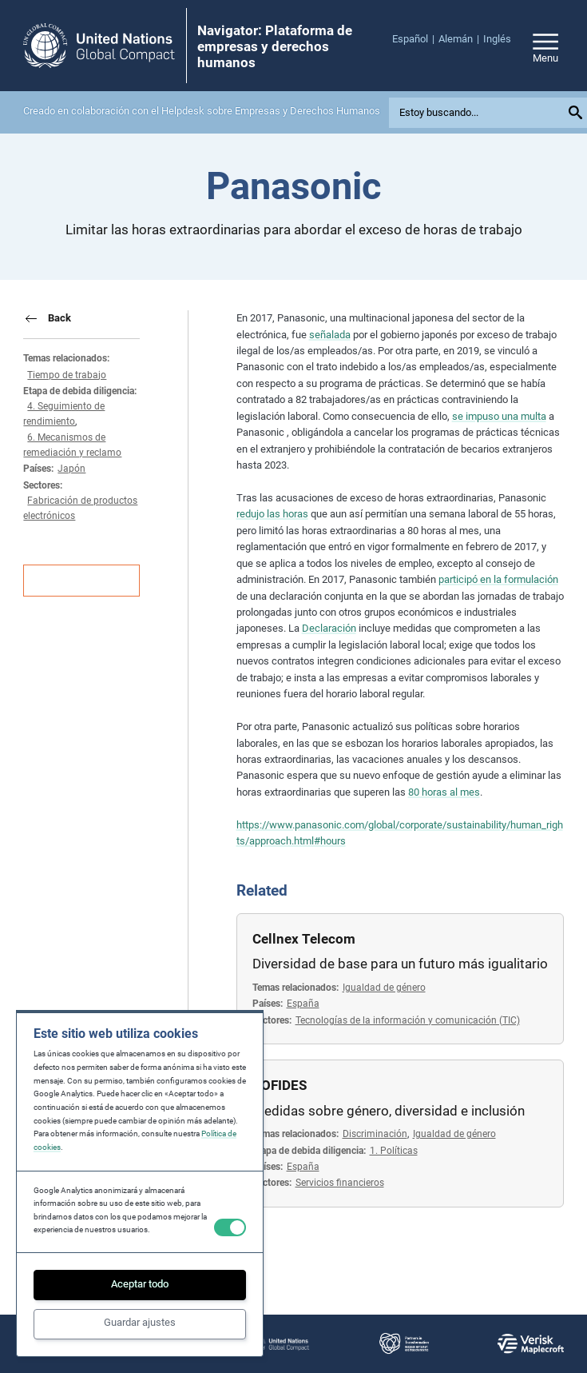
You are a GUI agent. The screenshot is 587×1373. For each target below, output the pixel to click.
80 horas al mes (444, 792)
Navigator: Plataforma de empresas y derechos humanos (274, 46)
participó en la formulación (498, 579)
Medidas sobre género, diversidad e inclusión (388, 1111)
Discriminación (375, 1134)
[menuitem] (415, 39)
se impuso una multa (499, 416)
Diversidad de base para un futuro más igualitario (400, 964)
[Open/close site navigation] (545, 45)
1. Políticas (394, 1150)
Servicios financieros (339, 1182)
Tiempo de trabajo (66, 375)
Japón (71, 468)
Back (59, 318)
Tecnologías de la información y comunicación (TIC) (407, 1020)
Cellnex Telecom (303, 939)
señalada (330, 335)
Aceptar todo (140, 1284)
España (303, 1003)
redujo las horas (272, 514)
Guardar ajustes (140, 1322)
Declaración (329, 628)
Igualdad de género (384, 987)
